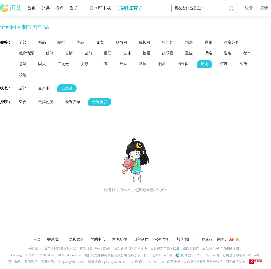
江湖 (224, 64)
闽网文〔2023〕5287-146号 (197, 255)
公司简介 (162, 239)
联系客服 (31, 262)
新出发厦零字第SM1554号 (241, 255)
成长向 (144, 42)
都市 (247, 53)
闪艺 (11, 8)
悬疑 (22, 64)
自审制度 (141, 239)
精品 (42, 42)
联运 (22, 75)
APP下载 (100, 8)
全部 (22, 42)
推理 (107, 53)
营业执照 (14, 262)
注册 (264, 7)
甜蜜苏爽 (231, 42)
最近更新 (99, 102)
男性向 (183, 64)
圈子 (73, 8)
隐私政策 (76, 239)
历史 (204, 64)
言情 (69, 53)
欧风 (123, 64)
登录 (248, 7)
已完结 (67, 88)
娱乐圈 (167, 53)
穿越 (208, 42)
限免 (243, 64)
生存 (104, 64)
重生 (189, 53)
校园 (146, 53)
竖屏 (142, 64)
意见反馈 (119, 239)
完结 (81, 42)
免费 (100, 42)
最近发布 (72, 102)
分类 (45, 8)
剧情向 (121, 42)
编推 (61, 42)
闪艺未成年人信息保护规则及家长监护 (194, 262)
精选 (189, 42)
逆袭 (227, 53)
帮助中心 (97, 239)
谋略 (208, 53)
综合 (22, 102)
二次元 (63, 64)
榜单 (59, 8)
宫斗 (127, 53)
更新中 (44, 88)
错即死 (167, 42)
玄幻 (88, 53)
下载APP (205, 239)
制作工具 (130, 8)
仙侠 (49, 53)
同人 (42, 64)
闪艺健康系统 (235, 262)
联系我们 (54, 239)
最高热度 (45, 102)
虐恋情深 (26, 53)
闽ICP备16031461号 (158, 255)
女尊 (84, 64)
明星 (162, 64)
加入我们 (184, 239)
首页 (31, 8)
